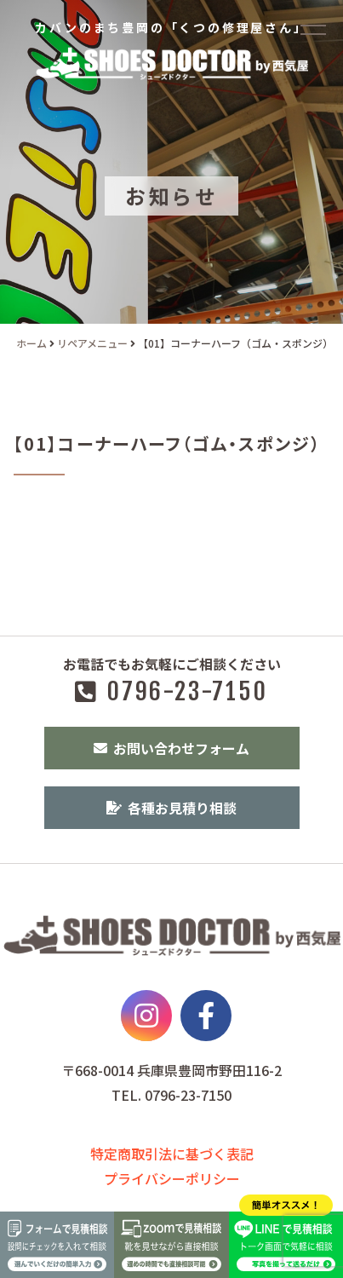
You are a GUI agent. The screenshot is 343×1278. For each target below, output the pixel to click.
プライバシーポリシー (172, 1178)
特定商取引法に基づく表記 (172, 1153)
